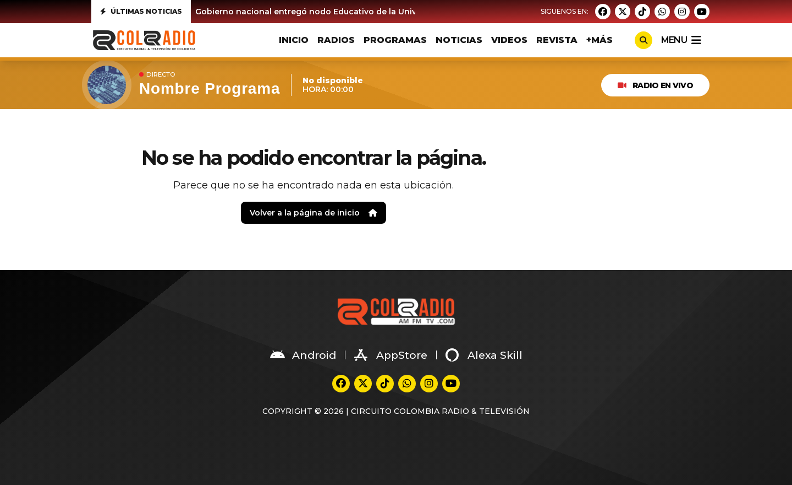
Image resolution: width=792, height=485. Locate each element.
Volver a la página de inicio (313, 213)
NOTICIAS (459, 40)
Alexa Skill (484, 355)
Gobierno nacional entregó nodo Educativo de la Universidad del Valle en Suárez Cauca (374, 12)
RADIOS (336, 40)
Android (303, 355)
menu (681, 40)
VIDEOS (509, 40)
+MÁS (599, 40)
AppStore (390, 355)
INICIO (294, 40)
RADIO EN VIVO (655, 85)
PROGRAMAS (395, 40)
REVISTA (557, 40)
